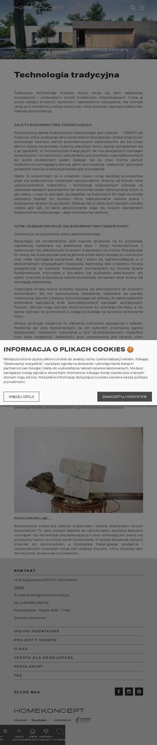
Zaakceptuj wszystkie (124, 397)
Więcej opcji (21, 397)
